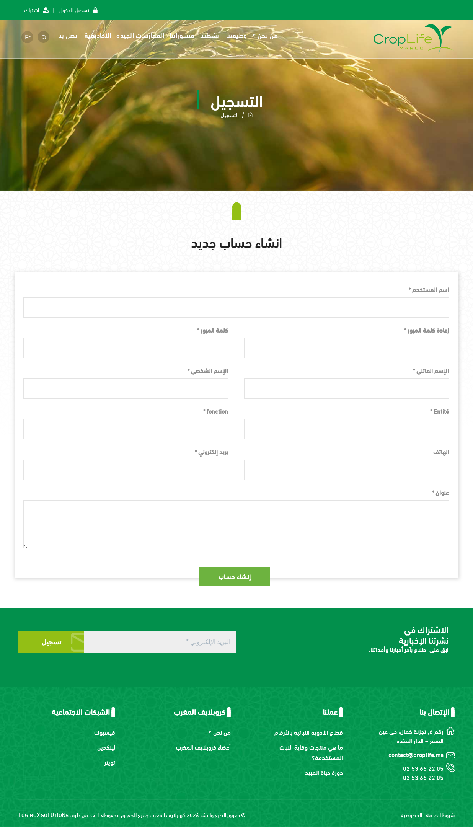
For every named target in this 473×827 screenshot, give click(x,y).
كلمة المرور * (212, 329)
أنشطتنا (211, 35)
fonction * (215, 410)
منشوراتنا (183, 35)
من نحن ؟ (266, 35)
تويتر (109, 761)
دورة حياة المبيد (324, 772)
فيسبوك (104, 731)
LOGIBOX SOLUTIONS (43, 815)
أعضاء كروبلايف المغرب (203, 746)
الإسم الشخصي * (208, 370)
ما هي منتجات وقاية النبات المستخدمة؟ (311, 752)
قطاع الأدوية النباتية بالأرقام (308, 731)
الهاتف (441, 451)
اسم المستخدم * (429, 289)
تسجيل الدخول (74, 10)
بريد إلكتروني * (211, 451)
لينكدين (106, 746)
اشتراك (31, 10)
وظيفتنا (237, 35)
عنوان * (440, 492)
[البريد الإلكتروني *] (160, 642)
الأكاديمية (98, 35)
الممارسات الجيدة (141, 35)
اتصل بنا (69, 35)
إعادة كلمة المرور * (426, 329)
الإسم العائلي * (431, 370)
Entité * (439, 410)
